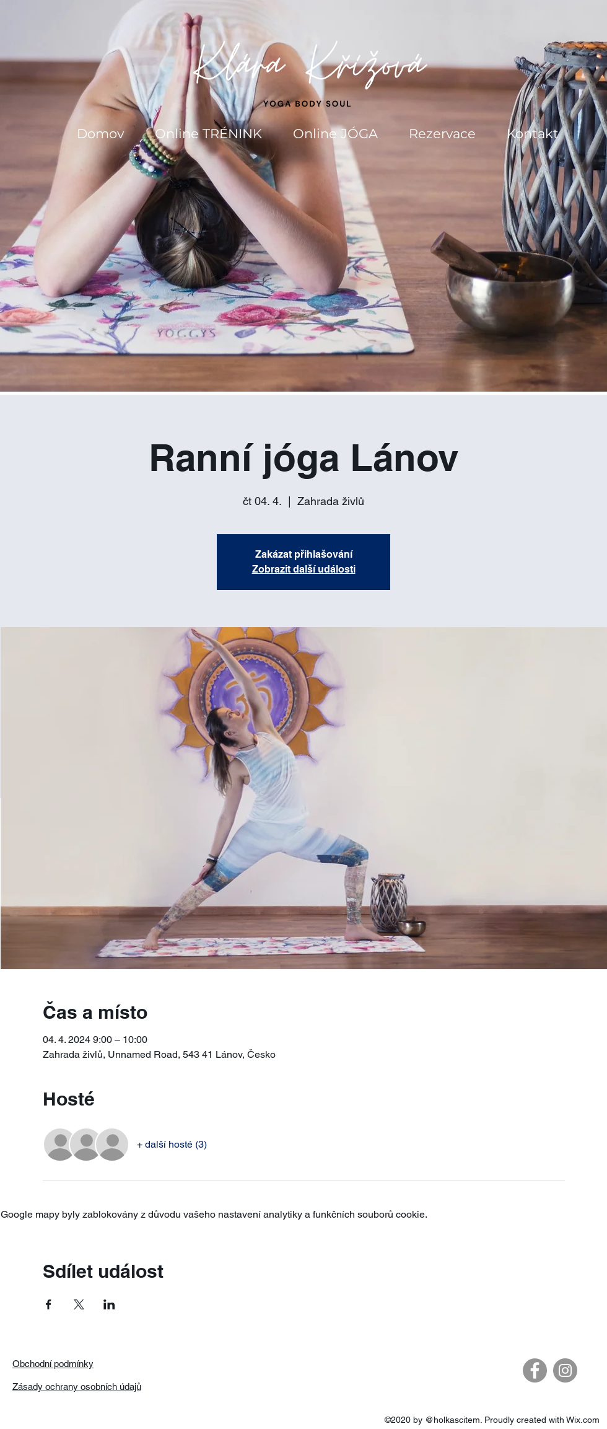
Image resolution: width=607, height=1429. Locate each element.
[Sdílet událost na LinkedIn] (109, 1304)
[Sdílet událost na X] (79, 1304)
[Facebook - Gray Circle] (535, 1370)
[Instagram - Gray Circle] (565, 1370)
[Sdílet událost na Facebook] (49, 1304)
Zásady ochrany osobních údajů (76, 1386)
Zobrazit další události (304, 569)
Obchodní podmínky (53, 1363)
